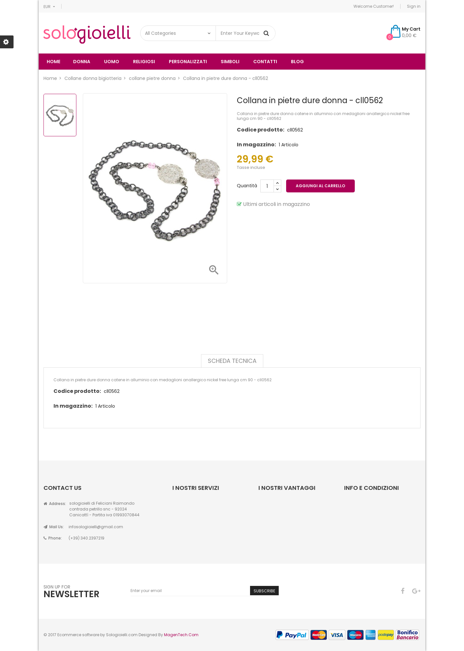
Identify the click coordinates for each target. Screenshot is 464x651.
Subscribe (264, 591)
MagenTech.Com (181, 634)
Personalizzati (188, 61)
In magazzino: (256, 144)
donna (81, 61)
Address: (55, 503)
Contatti (265, 61)
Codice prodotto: (260, 129)
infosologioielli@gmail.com (96, 527)
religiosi (144, 61)
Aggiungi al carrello (320, 186)
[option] (60, 115)
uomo (111, 61)
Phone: (53, 538)
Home (53, 61)
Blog (297, 61)
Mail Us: (54, 526)
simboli (230, 61)
